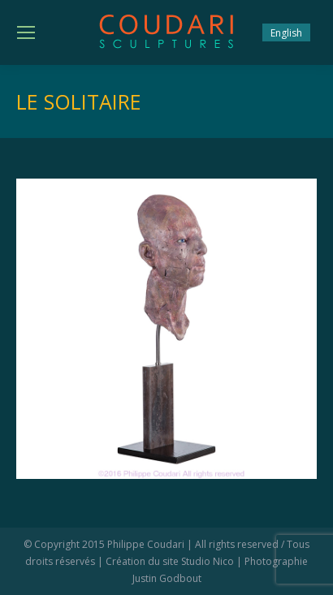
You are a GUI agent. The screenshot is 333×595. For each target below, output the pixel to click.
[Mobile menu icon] (26, 32)
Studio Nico (207, 561)
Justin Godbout (166, 578)
